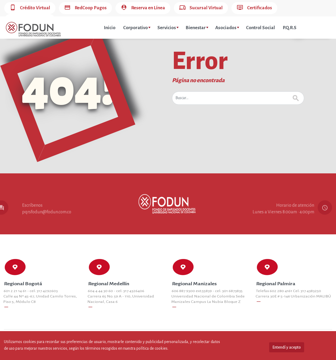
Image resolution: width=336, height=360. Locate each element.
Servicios (168, 27)
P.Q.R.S (289, 27)
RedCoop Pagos (85, 8)
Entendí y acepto (287, 347)
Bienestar (197, 27)
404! (67, 89)
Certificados (254, 8)
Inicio (109, 27)
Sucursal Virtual (201, 8)
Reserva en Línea (143, 8)
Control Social (260, 27)
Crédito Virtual (30, 8)
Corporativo (136, 27)
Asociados (227, 27)
